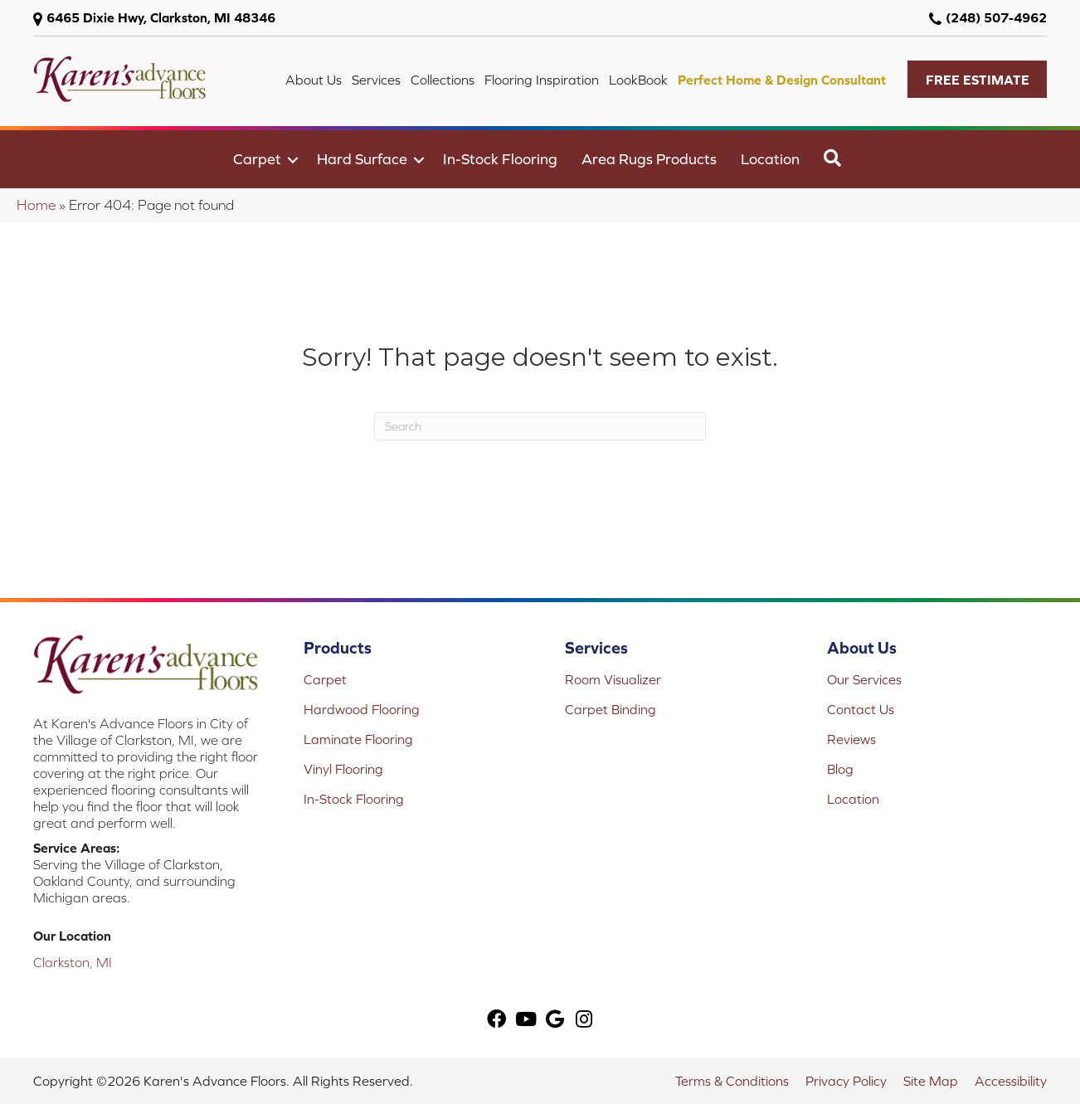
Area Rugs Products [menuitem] (649, 159)
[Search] (540, 426)
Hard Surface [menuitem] (362, 159)
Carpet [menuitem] (257, 159)
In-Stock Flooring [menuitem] (500, 159)
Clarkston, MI (72, 962)
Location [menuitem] (770, 159)
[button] (977, 79)
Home (36, 205)
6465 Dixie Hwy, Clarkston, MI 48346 (160, 17)
